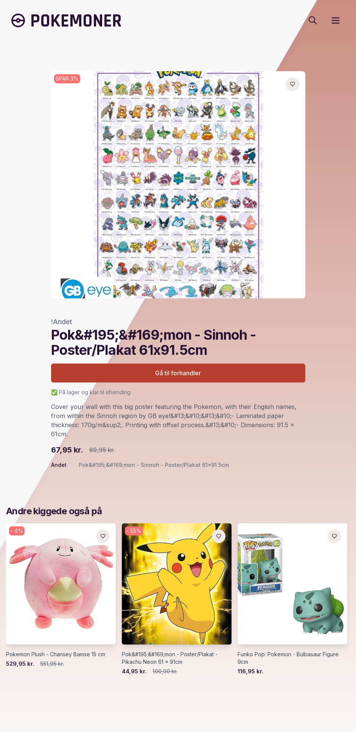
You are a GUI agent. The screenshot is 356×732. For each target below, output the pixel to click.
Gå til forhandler (178, 373)
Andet (59, 465)
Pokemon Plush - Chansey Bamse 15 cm (55, 654)
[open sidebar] (335, 20)
